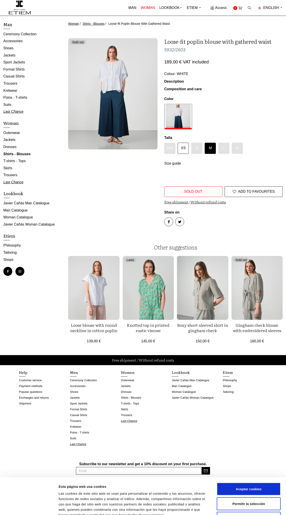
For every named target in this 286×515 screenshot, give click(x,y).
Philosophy (12, 245)
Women (128, 372)
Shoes (8, 48)
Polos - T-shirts (15, 97)
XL (237, 148)
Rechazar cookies (249, 486)
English (270, 8)
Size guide (172, 163)
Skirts (7, 168)
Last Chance (13, 111)
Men (74, 372)
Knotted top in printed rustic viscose (148, 327)
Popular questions (30, 392)
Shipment (25, 403)
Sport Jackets (14, 62)
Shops (8, 260)
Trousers (10, 83)
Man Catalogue (15, 210)
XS (183, 148)
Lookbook (169, 8)
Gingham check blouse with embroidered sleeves (257, 327)
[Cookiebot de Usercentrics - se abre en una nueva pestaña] (28, 506)
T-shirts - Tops (14, 161)
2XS (169, 148)
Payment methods (30, 386)
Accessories (13, 41)
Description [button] (174, 81)
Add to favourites (253, 192)
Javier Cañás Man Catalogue (26, 203)
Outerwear (11, 133)
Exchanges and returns (34, 397)
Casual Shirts (14, 76)
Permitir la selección (248, 471)
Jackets (9, 55)
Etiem (194, 8)
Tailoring (10, 252)
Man (132, 8)
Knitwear (10, 90)
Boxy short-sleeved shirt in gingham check (202, 327)
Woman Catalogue (18, 217)
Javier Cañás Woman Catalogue (29, 224)
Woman (148, 8)
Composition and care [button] (183, 89)
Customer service (30, 380)
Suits (7, 105)
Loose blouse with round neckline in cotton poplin (93, 327)
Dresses (10, 147)
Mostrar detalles (240, 506)
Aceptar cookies (249, 456)
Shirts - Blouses (94, 23)
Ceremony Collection (20, 34)
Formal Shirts (14, 69)
